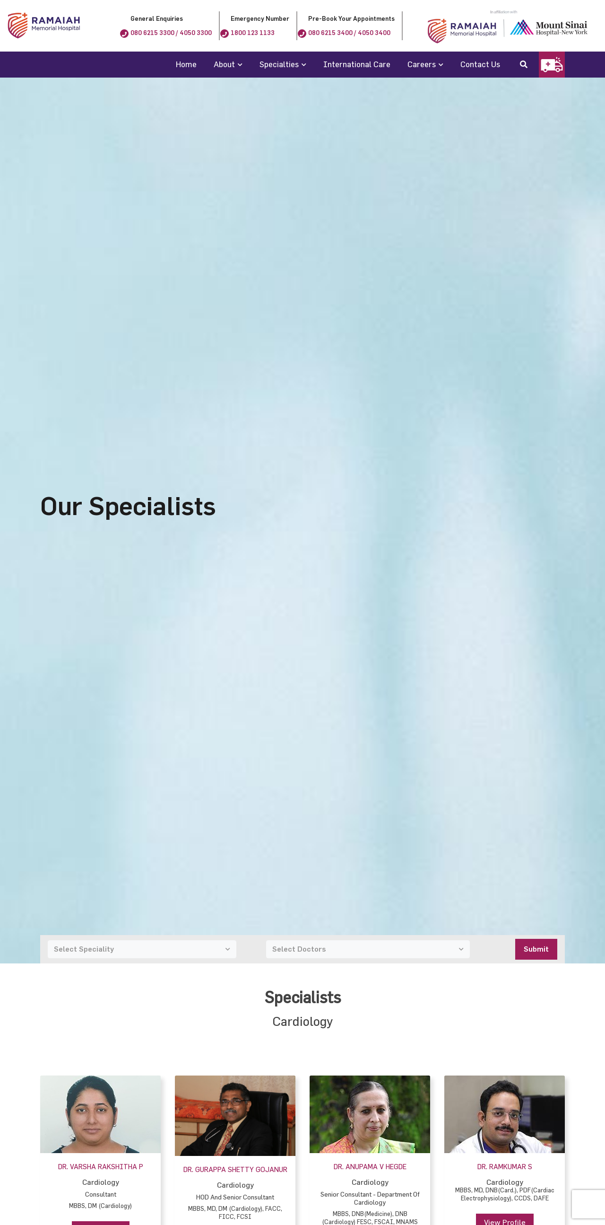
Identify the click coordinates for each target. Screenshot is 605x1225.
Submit (536, 949)
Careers (421, 64)
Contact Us (480, 64)
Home (186, 64)
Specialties (279, 64)
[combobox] (142, 949)
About (224, 64)
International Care (356, 64)
